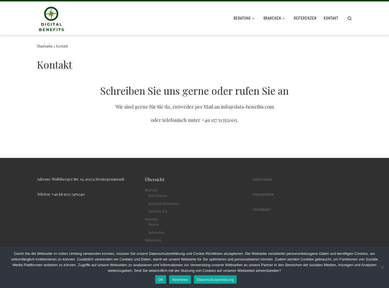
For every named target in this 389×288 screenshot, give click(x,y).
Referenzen (153, 240)
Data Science (157, 196)
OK (160, 280)
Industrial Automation (163, 204)
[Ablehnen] (382, 267)
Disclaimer (262, 209)
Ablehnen (180, 280)
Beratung (151, 190)
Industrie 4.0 (157, 211)
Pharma (153, 225)
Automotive (156, 232)
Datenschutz (263, 194)
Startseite (45, 46)
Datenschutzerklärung (215, 280)
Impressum (262, 179)
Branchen (151, 219)
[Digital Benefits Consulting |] (51, 18)
